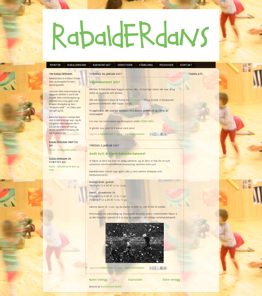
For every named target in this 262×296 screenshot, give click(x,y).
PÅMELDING (146, 65)
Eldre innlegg (171, 279)
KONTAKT (186, 65)
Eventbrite (135, 100)
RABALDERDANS (77, 65)
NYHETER (55, 65)
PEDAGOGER (167, 65)
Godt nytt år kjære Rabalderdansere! (117, 153)
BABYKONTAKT (102, 65)
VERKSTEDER (125, 65)
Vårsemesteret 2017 (104, 82)
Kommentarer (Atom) (111, 286)
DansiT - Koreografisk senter (62, 150)
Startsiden (135, 279)
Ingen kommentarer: (135, 134)
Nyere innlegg (98, 279)
